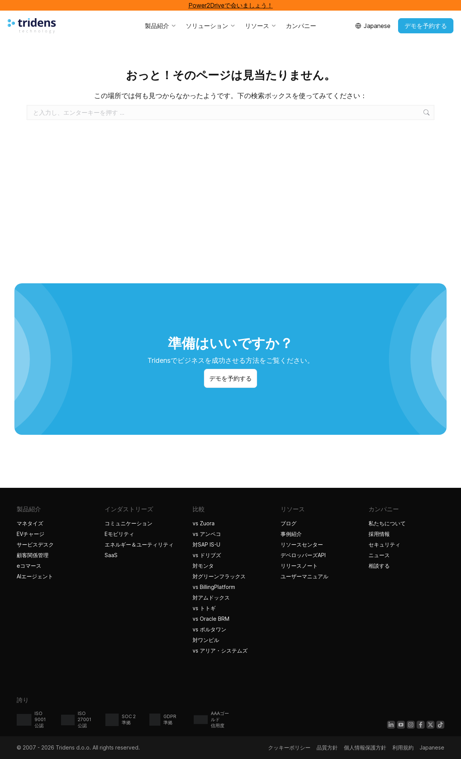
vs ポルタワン (209, 629)
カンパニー (301, 26)
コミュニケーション (128, 523)
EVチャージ (30, 534)
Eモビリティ (119, 534)
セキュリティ (384, 544)
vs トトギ (204, 608)
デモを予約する (426, 26)
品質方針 (327, 747)
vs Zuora (204, 523)
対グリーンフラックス (219, 576)
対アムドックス (211, 597)
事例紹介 (292, 534)
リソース (261, 26)
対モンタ (203, 565)
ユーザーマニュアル (304, 576)
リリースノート (299, 565)
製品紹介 (161, 26)
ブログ (288, 523)
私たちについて (387, 523)
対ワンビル (206, 640)
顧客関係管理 (33, 555)
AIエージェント (36, 576)
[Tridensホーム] (32, 25)
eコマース (29, 565)
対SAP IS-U (206, 544)
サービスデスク (35, 544)
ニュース (379, 555)
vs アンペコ (207, 534)
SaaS (111, 555)
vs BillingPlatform (214, 587)
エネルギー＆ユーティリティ (139, 544)
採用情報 (379, 534)
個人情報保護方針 (365, 747)
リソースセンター (302, 544)
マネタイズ (30, 523)
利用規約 (403, 747)
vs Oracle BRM (211, 618)
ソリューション (211, 26)
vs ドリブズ (207, 555)
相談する (379, 565)
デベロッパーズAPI (303, 555)
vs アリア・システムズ (220, 650)
